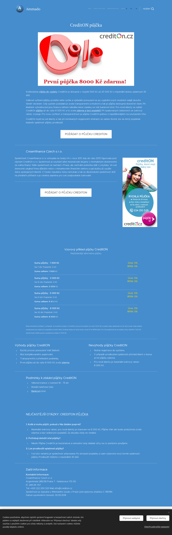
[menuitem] (100, 8)
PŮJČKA (82, 414)
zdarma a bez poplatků (89, 110)
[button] (148, 8)
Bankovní (35, 391)
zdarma (65, 362)
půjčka (39, 110)
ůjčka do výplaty (48, 92)
